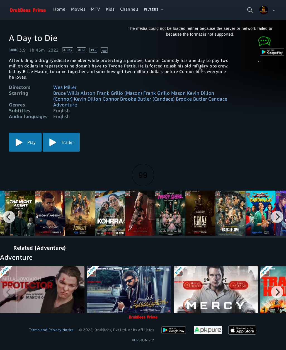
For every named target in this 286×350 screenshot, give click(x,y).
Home (59, 8)
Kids (110, 8)
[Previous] (9, 217)
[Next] (277, 217)
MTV (95, 8)
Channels (129, 8)
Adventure (65, 105)
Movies (78, 8)
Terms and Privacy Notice (51, 329)
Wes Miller (65, 87)
